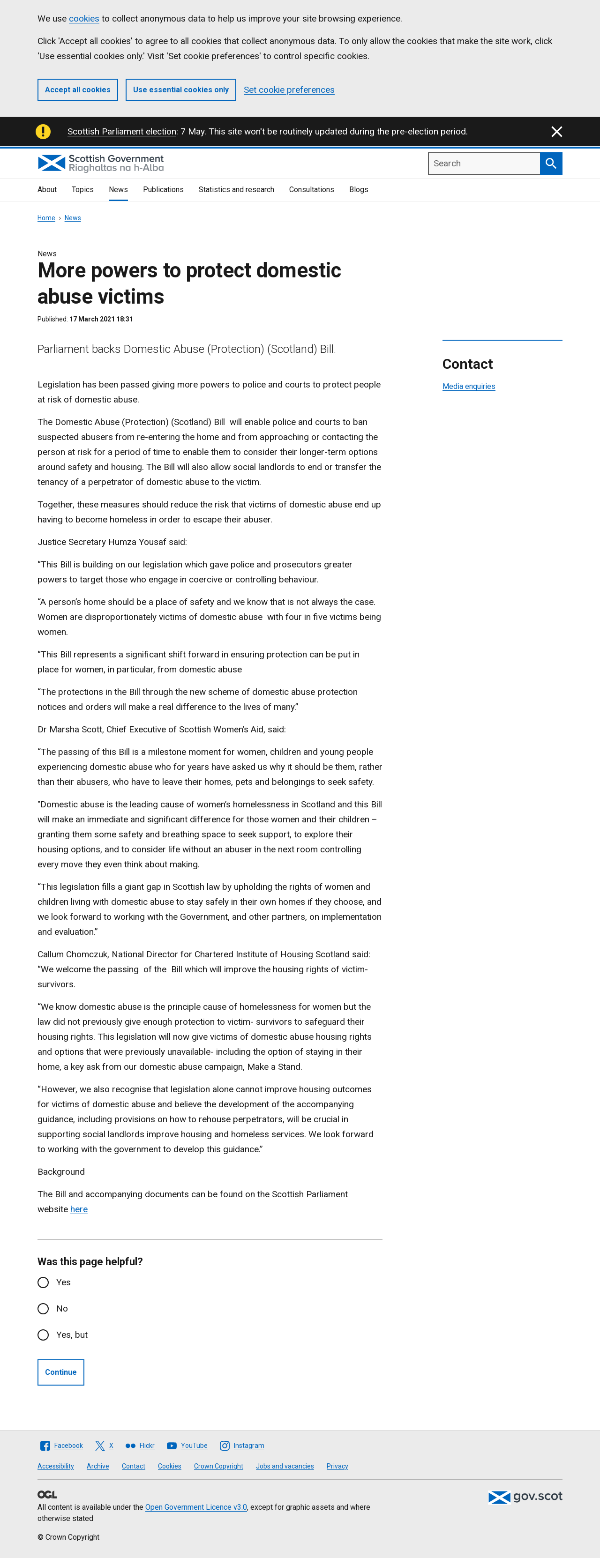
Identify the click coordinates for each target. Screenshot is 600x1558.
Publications (163, 189)
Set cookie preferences (289, 89)
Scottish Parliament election (122, 131)
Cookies (169, 1466)
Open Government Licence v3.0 (196, 1507)
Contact (133, 1466)
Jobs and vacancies (285, 1466)
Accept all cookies (78, 89)
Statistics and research (236, 189)
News (118, 189)
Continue (61, 1372)
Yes (63, 1282)
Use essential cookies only (181, 89)
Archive (98, 1466)
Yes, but (72, 1334)
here (79, 1209)
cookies (84, 18)
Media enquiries (468, 386)
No (62, 1308)
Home (46, 218)
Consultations (311, 189)
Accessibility (56, 1466)
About (47, 189)
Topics (83, 189)
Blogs (358, 189)
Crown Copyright (218, 1466)
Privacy (337, 1466)
